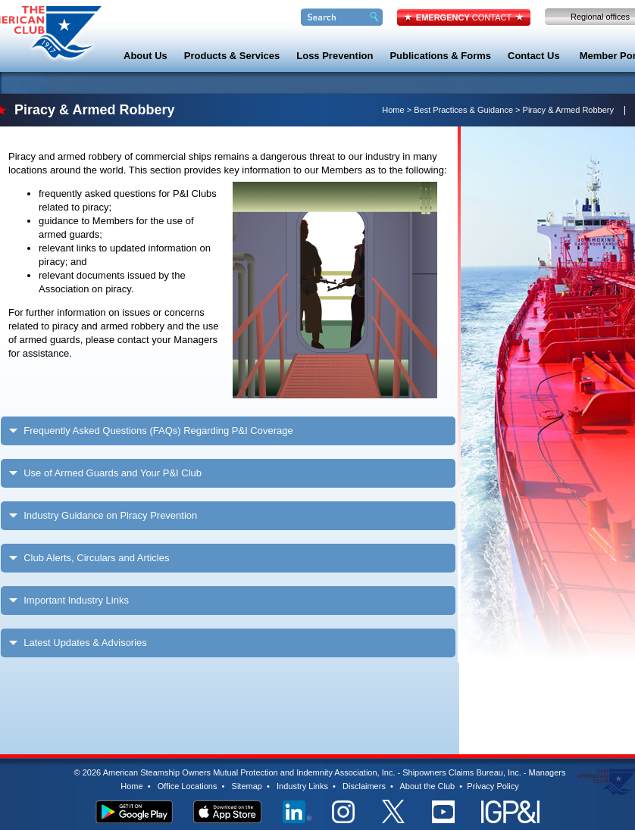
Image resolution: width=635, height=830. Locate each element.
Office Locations (187, 786)
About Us (145, 55)
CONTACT (463, 17)
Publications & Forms (440, 55)
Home (393, 109)
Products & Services (232, 55)
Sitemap (247, 786)
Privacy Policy (492, 786)
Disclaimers (364, 786)
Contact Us (534, 55)
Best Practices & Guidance (463, 109)
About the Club (427, 786)
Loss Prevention (334, 55)
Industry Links (302, 786)
